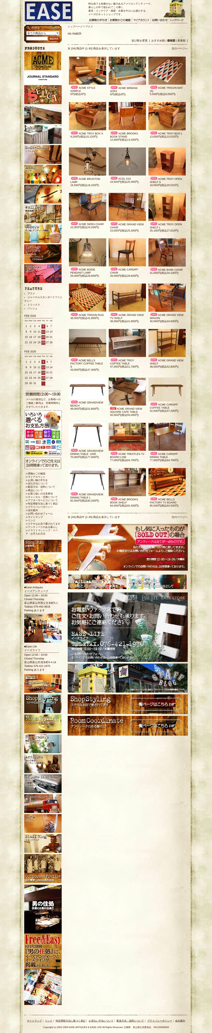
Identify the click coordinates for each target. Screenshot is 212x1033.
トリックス (34, 304)
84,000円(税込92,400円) (124, 505)
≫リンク (30, 520)
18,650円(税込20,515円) (164, 185)
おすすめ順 (158, 40)
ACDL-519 (120, 178)
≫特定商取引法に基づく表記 (41, 503)
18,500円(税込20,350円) (124, 181)
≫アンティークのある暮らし (41, 527)
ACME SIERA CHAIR (87, 224)
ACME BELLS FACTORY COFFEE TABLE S (86, 363)
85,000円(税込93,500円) (164, 505)
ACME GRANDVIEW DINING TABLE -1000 (86, 452)
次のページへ (180, 48)
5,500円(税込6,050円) (163, 94)
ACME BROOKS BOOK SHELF (124, 501)
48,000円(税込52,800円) (164, 366)
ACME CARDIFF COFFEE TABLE (164, 406)
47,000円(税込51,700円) (124, 366)
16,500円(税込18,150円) (84, 185)
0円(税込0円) (78, 94)
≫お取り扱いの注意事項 (39, 493)
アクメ (89, 26)
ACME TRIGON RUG (87, 315)
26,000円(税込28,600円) (84, 275)
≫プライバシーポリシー (39, 507)
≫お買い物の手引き (36, 480)
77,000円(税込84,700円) (124, 460)
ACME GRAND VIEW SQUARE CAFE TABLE (126, 410)
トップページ (75, 26)
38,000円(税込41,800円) (84, 318)
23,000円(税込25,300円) (124, 230)
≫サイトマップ (34, 517)
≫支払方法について (36, 483)
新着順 (181, 40)
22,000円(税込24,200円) (84, 227)
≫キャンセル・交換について (41, 497)
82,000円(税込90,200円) (84, 500)
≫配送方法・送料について (40, 487)
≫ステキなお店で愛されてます (42, 524)
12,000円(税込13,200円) (124, 139)
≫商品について (34, 490)
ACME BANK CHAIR (166, 269)
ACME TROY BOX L (166, 133)
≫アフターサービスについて (41, 500)
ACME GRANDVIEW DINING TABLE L (86, 496)
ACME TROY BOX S (86, 133)
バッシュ (32, 308)
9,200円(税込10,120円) (84, 136)
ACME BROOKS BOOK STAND (124, 135)
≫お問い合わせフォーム (39, 513)
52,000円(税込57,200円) (164, 410)
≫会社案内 (31, 510)
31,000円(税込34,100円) (164, 272)
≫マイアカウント (35, 477)
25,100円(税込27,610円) (164, 230)
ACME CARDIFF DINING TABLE (164, 455)
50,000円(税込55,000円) (124, 415)
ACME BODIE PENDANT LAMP (82, 271)
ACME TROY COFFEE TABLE (122, 362)
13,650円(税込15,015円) (164, 136)
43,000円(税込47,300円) (84, 369)
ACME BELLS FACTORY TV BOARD (163, 501)
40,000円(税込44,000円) (164, 321)
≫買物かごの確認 (35, 473)
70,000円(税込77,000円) (84, 457)
